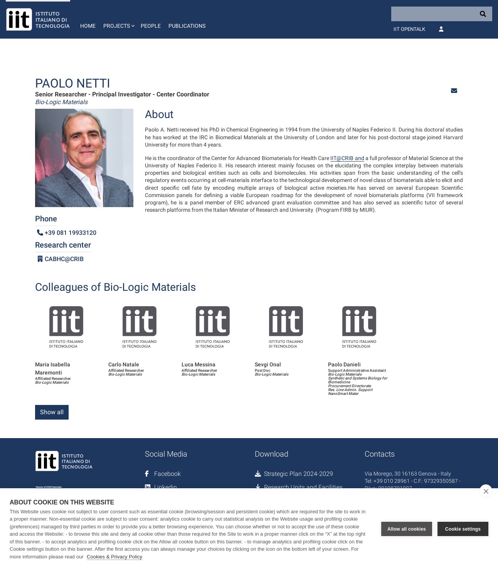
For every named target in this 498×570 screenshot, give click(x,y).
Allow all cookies (406, 529)
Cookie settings (463, 529)
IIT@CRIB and (347, 158)
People (151, 26)
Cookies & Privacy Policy (114, 557)
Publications (186, 26)
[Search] (441, 14)
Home (88, 26)
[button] (118, 19)
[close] (485, 490)
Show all (52, 412)
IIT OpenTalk (409, 29)
